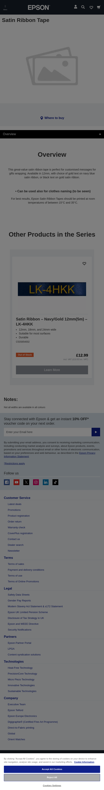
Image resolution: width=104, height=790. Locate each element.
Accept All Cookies (52, 769)
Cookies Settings (52, 785)
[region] (52, 771)
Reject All (52, 777)
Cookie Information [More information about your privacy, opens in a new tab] (84, 762)
